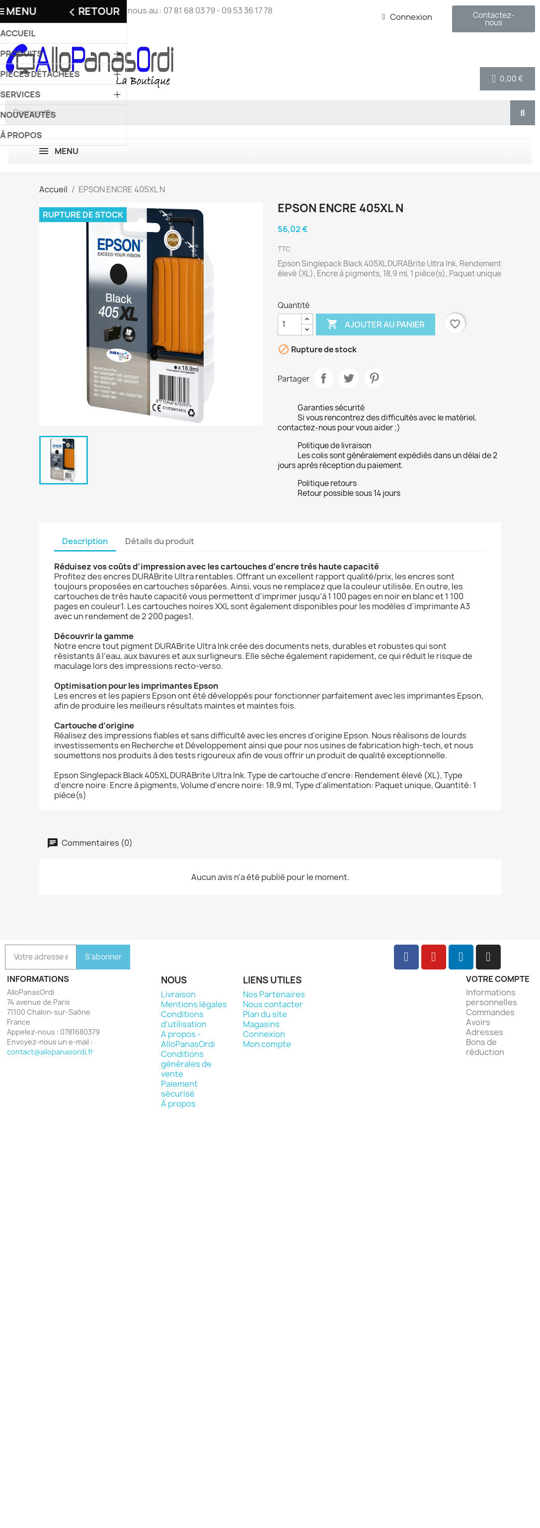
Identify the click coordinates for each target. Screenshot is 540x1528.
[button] (507, 78)
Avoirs (478, 1022)
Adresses (484, 1032)
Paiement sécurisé (179, 1088)
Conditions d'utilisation (184, 1019)
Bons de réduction (485, 1047)
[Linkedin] (461, 957)
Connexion (264, 1034)
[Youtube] (433, 957)
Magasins (261, 1024)
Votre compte (498, 978)
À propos (178, 1103)
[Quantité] (290, 324)
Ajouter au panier (375, 324)
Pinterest (374, 378)
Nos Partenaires (274, 994)
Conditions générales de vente (186, 1063)
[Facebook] (406, 957)
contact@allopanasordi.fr (50, 1051)
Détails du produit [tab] (159, 541)
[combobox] (253, 112)
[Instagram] (488, 957)
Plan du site (265, 1014)
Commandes (490, 1012)
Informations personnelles (491, 997)
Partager (323, 378)
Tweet (349, 378)
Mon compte (267, 1044)
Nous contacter (273, 1004)
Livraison (178, 994)
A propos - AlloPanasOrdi (188, 1039)
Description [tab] (85, 541)
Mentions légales (194, 1004)
